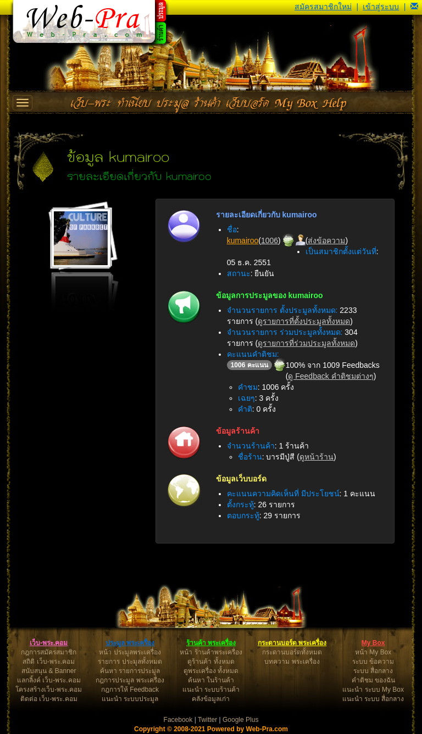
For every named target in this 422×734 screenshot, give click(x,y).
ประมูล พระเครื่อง (130, 643)
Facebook (178, 720)
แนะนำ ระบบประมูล (130, 699)
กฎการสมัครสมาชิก (48, 652)
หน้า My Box (373, 652)
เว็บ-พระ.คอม (49, 643)
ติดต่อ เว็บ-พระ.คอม (48, 699)
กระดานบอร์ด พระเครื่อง (292, 643)
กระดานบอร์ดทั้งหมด (292, 652)
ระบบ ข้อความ (373, 661)
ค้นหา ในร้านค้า (211, 680)
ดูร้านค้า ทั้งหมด (210, 661)
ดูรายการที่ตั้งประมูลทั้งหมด (304, 321)
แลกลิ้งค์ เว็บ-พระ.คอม (49, 680)
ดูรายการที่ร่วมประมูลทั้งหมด (306, 343)
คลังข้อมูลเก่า (211, 699)
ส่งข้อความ (326, 240)
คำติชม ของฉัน (373, 680)
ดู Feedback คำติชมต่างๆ (330, 376)
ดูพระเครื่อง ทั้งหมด (211, 671)
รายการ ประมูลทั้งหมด (130, 661)
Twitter (207, 720)
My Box (373, 643)
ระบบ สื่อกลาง (373, 671)
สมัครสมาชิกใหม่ (323, 6)
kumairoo (243, 240)
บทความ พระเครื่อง (291, 661)
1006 (269, 240)
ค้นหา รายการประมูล (130, 671)
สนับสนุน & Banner (48, 671)
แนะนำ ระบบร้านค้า (211, 689)
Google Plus (240, 720)
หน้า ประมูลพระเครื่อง (129, 652)
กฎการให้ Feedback (130, 689)
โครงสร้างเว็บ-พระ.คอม (48, 689)
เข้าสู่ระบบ (381, 6)
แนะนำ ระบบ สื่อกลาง (373, 699)
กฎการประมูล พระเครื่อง (130, 680)
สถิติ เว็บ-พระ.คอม (49, 661)
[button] (414, 6)
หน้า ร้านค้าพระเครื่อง (211, 652)
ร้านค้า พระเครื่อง (211, 643)
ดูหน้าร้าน (316, 456)
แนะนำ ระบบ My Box (373, 689)
